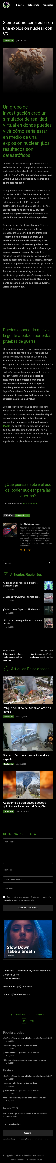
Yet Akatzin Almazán (30, 524)
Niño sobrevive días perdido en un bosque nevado (22, 622)
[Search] (50, 563)
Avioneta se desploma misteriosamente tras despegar (13, 657)
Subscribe (28, 1132)
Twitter (31, 1021)
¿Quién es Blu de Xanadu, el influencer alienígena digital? (20, 584)
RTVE (26, 503)
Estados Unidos (22, 515)
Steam (6, 426)
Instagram (39, 1014)
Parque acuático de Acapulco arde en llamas (27, 710)
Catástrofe (8, 40)
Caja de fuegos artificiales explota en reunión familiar (41, 656)
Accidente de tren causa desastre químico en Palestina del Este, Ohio (25, 805)
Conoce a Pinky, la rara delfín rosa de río (21, 597)
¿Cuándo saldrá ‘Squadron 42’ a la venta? (22, 609)
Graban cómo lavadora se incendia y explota (26, 757)
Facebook (20, 1014)
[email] (28, 1124)
